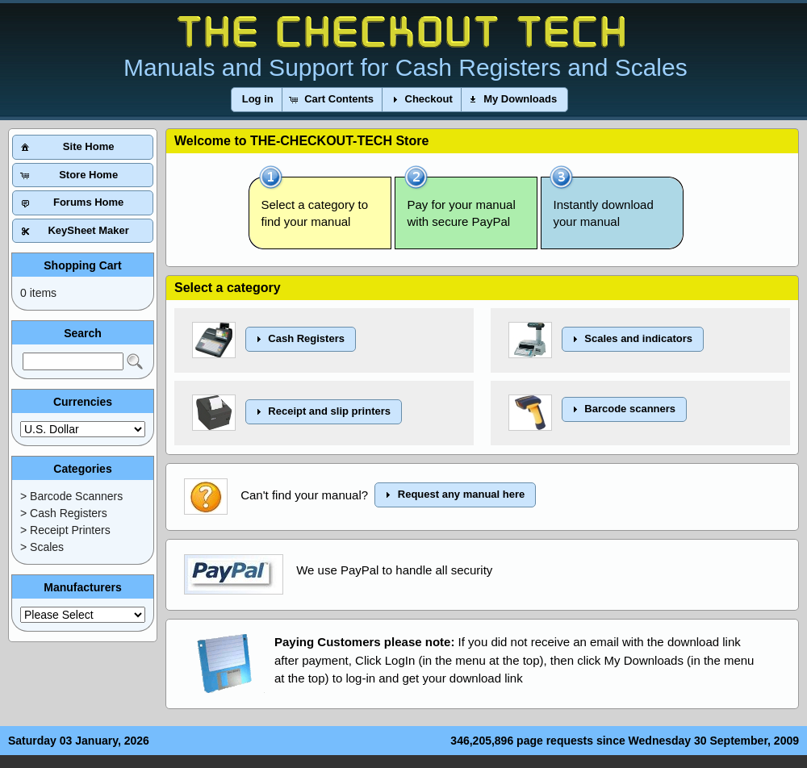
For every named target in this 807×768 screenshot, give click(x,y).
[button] (258, 99)
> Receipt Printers (65, 530)
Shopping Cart (82, 265)
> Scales (42, 547)
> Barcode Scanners (71, 496)
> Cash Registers (63, 513)
